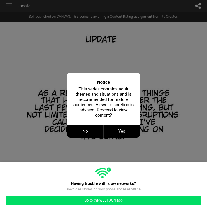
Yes (121, 131)
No (85, 131)
